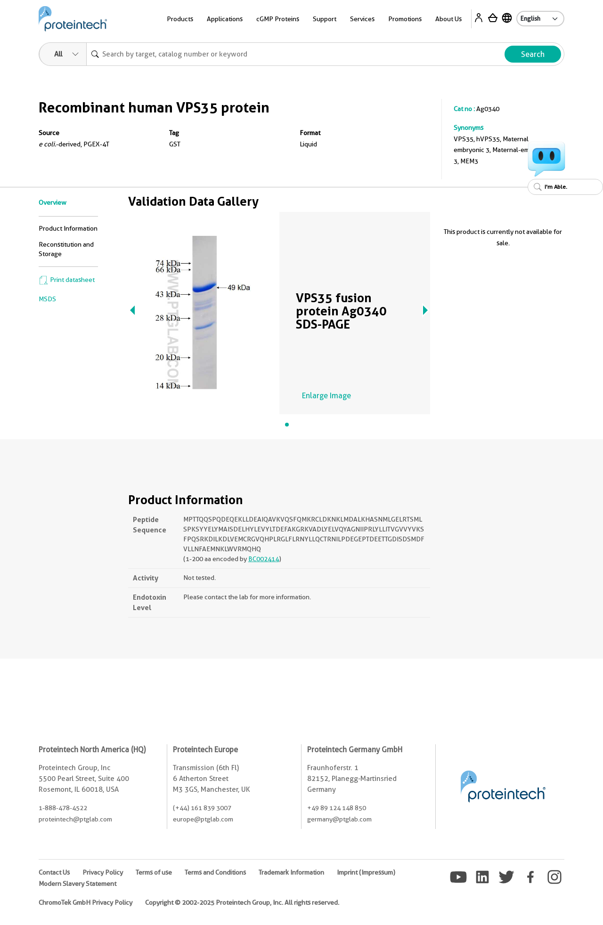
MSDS (47, 299)
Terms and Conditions (215, 872)
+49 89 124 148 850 (336, 808)
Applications (225, 19)
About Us (448, 19)
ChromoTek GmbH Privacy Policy (85, 902)
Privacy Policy (102, 872)
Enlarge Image (326, 395)
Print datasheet (67, 279)
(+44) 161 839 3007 (202, 808)
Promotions (405, 19)
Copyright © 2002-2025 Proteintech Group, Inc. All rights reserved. (242, 902)
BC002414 (263, 559)
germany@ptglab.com (339, 819)
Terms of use (154, 872)
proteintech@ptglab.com (75, 819)
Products (180, 19)
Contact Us (54, 872)
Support (324, 19)
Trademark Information (291, 872)
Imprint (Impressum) (366, 872)
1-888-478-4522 (63, 808)
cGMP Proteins (277, 19)
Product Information (68, 228)
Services (362, 19)
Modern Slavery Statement (77, 883)
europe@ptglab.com (203, 819)
